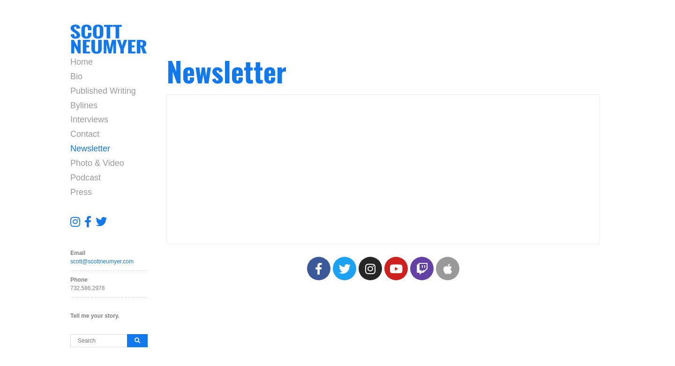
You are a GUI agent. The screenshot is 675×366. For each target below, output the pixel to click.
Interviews (89, 119)
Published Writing (103, 91)
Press (81, 192)
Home (81, 62)
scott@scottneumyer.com (102, 261)
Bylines (84, 105)
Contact (84, 134)
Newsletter (90, 148)
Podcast (85, 177)
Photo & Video (97, 163)
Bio (76, 76)
